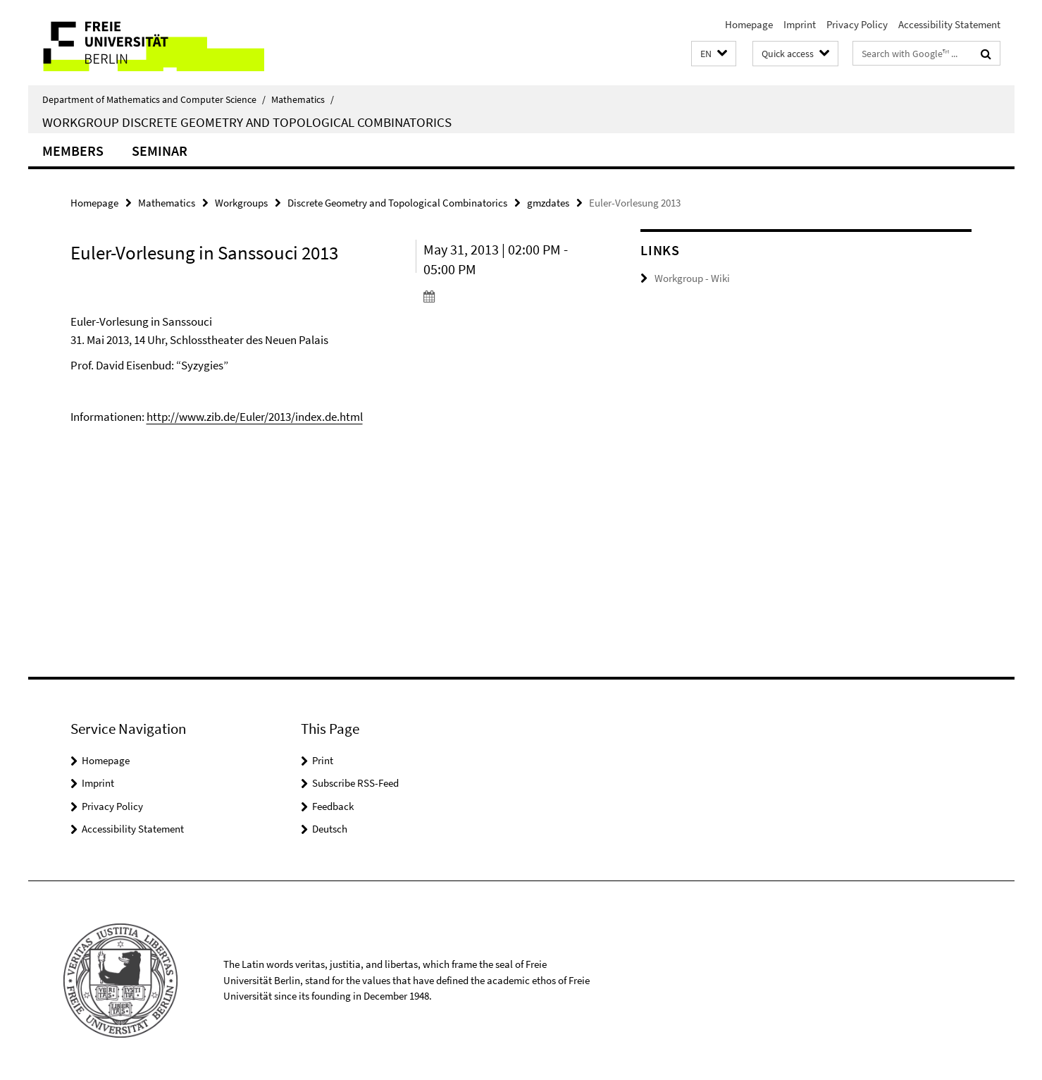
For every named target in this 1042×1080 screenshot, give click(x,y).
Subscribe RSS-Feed (355, 783)
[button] (713, 54)
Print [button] (322, 760)
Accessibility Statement (949, 24)
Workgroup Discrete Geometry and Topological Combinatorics (247, 121)
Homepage (749, 24)
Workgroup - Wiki (692, 278)
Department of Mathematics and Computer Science (154, 99)
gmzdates (548, 202)
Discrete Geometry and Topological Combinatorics (397, 202)
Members (73, 150)
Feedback (333, 806)
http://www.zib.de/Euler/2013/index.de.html (255, 416)
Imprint (799, 24)
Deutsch (329, 828)
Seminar (159, 150)
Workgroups (241, 202)
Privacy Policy (857, 24)
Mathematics (302, 99)
